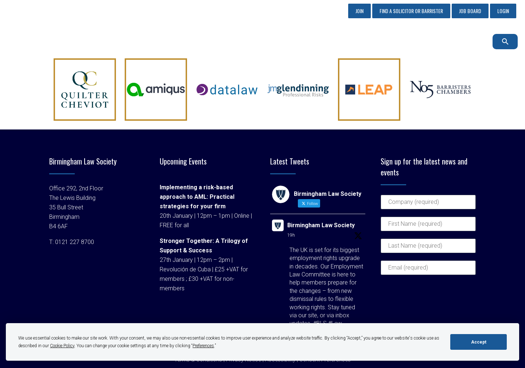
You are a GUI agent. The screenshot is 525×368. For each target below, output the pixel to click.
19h (291, 235)
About (207, 41)
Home (178, 41)
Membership (293, 41)
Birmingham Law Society (321, 225)
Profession (338, 41)
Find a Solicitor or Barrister (411, 11)
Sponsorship (246, 41)
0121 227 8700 (46, 10)
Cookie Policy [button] (62, 345)
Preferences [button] (203, 345)
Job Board (470, 11)
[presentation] (410, 308)
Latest (439, 41)
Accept (478, 342)
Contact (472, 41)
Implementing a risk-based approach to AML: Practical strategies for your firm (197, 197)
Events (376, 41)
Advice (408, 41)
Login (503, 11)
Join (359, 11)
